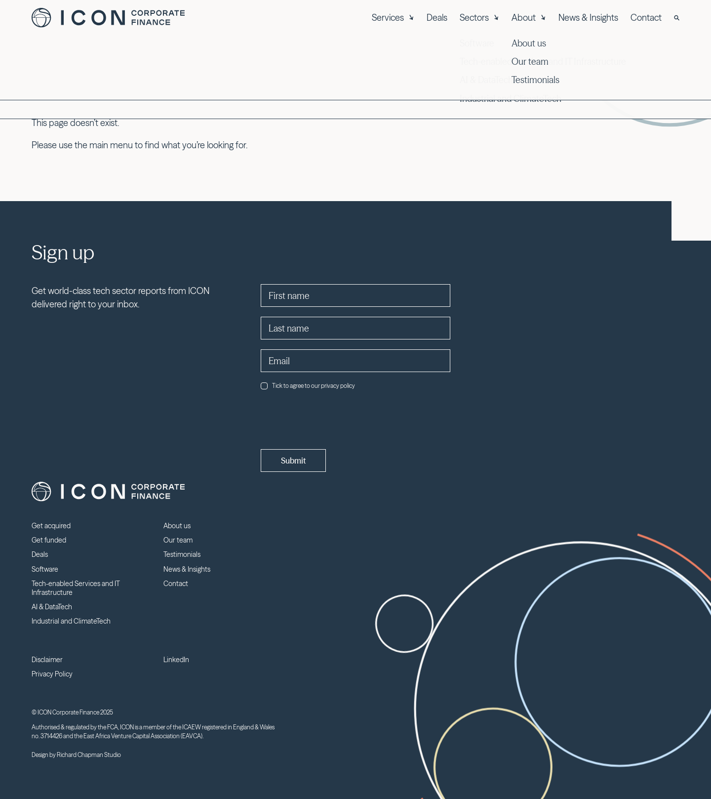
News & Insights (588, 17)
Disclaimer (47, 659)
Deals (437, 17)
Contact (646, 17)
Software (45, 569)
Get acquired (51, 525)
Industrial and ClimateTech (71, 621)
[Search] (676, 18)
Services (393, 17)
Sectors (479, 17)
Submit (293, 460)
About (529, 17)
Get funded (49, 540)
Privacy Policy (52, 674)
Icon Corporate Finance (108, 18)
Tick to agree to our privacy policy (308, 385)
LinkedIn (176, 659)
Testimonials (181, 554)
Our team (178, 540)
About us (177, 525)
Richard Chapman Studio (89, 754)
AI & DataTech (52, 606)
